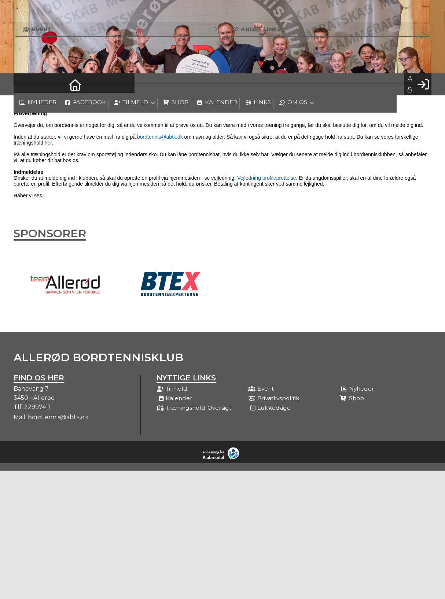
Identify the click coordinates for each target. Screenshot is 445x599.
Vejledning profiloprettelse (266, 178)
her (48, 143)
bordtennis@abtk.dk (160, 137)
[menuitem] (25, 84)
